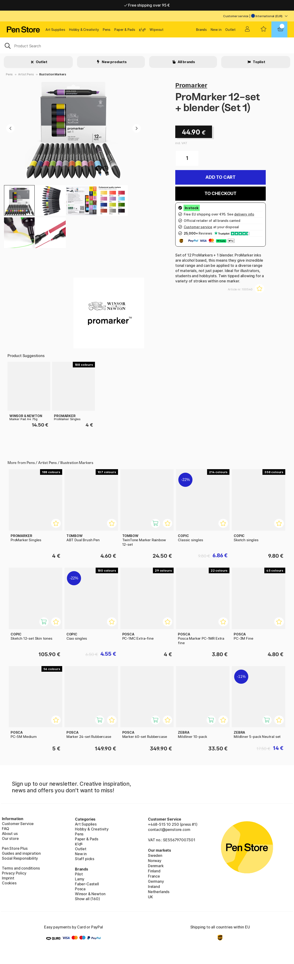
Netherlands (158, 891)
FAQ (5, 828)
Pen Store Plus (15, 848)
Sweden (155, 855)
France (154, 876)
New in (216, 30)
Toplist (258, 62)
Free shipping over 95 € (147, 5)
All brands (186, 62)
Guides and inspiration (21, 853)
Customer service (236, 16)
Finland (154, 871)
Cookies (9, 883)
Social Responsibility (20, 858)
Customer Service (18, 823)
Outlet (230, 30)
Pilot (79, 874)
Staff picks (84, 858)
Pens (106, 30)
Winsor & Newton (90, 893)
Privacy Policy (14, 873)
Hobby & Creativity (84, 30)
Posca (80, 889)
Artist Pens (26, 74)
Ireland (154, 886)
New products (114, 62)
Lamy (79, 879)
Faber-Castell (87, 884)
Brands (201, 30)
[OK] (147, 45)
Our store (10, 838)
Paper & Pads (124, 30)
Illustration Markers (52, 74)
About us (10, 833)
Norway (154, 860)
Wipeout (156, 30)
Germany (156, 881)
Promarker (191, 85)
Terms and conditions (21, 868)
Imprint (8, 878)
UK (150, 897)
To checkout (220, 193)
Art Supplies (55, 30)
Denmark (156, 865)
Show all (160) (87, 898)
